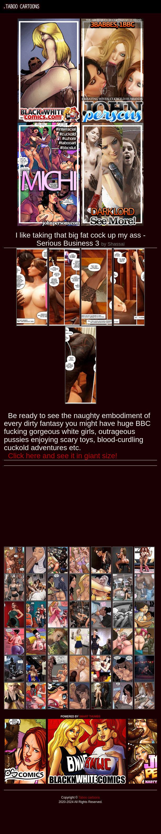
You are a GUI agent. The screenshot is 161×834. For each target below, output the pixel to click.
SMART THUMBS (89, 716)
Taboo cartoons (89, 797)
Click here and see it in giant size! (62, 456)
